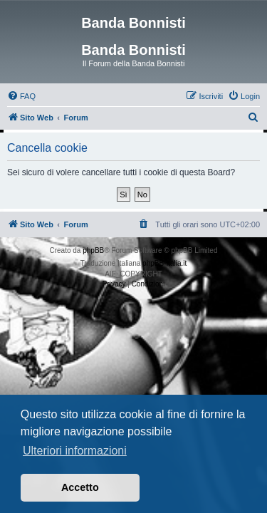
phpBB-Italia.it (164, 263)
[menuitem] (21, 96)
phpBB (93, 250)
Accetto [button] (80, 487)
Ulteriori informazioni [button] (75, 451)
